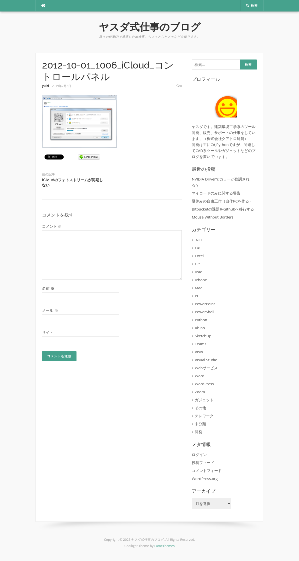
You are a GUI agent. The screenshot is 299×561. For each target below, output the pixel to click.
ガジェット (204, 399)
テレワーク (204, 415)
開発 (198, 431)
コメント (52, 226)
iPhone (201, 279)
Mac (198, 287)
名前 (48, 288)
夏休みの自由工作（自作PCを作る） (222, 201)
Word (199, 375)
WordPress (204, 383)
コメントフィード (207, 470)
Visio (199, 351)
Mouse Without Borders (213, 217)
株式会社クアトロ (222, 138)
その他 (200, 407)
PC (197, 295)
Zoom (200, 391)
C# (197, 247)
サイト (47, 332)
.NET (199, 239)
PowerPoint (205, 303)
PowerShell (204, 311)
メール (50, 310)
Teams (200, 343)
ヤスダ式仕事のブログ (149, 27)
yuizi (45, 86)
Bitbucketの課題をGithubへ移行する (223, 209)
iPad (198, 271)
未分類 (200, 423)
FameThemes (164, 546)
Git (197, 263)
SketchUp (203, 335)
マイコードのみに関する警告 (216, 193)
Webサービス (206, 367)
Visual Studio (206, 359)
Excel (199, 255)
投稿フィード (203, 462)
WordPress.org (205, 478)
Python (201, 319)
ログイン (199, 454)
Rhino (200, 327)
